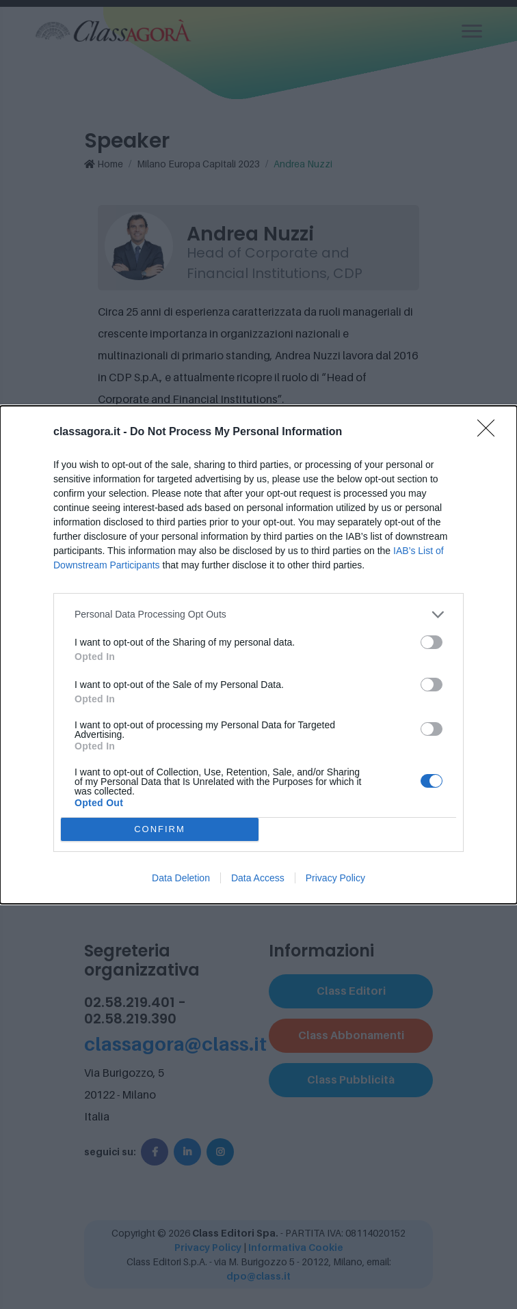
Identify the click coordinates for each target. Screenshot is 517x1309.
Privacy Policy (335, 877)
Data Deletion (181, 877)
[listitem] (258, 614)
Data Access (257, 877)
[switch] (431, 642)
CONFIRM (159, 829)
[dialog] (258, 655)
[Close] (490, 432)
